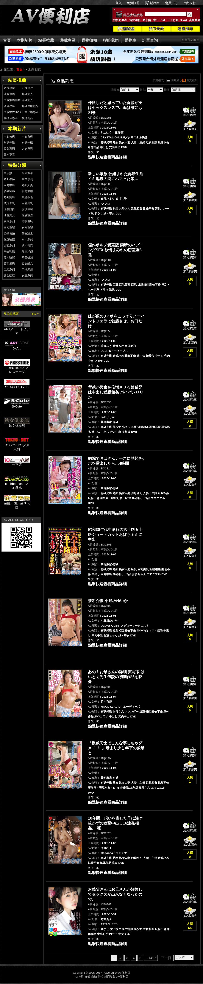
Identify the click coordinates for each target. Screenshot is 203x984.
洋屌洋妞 (27, 251)
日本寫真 (9, 154)
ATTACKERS (109, 924)
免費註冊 (133, 3)
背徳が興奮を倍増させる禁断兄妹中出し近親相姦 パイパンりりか (115, 392)
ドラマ (98, 213)
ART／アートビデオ (17, 329)
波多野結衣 (120, 20)
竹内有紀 (106, 701)
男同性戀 (9, 227)
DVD (124, 147)
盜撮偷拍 (9, 233)
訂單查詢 (150, 40)
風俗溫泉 (27, 173)
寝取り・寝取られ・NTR (115, 498)
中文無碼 (9, 136)
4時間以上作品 (141, 498)
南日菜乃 (130, 346)
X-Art (183, 20)
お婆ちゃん (139, 574)
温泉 (112, 289)
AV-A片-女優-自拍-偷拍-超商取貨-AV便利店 (101, 976)
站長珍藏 (9, 88)
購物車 (155, 3)
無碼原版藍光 (30, 106)
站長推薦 (46, 40)
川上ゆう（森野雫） (113, 132)
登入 (118, 3)
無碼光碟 (9, 142)
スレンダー (132, 711)
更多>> (35, 313)
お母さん (124, 208)
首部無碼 (9, 263)
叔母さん (144, 787)
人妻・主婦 (138, 142)
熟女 (115, 142)
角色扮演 (27, 257)
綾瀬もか (118, 346)
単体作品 (93, 147)
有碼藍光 (27, 100)
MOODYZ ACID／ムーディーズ (120, 706)
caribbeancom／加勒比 (17, 484)
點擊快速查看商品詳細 (107, 157)
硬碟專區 (9, 106)
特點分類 (17, 165)
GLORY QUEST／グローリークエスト (125, 625)
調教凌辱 (9, 191)
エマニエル (158, 498)
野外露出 (9, 197)
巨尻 (134, 284)
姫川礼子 (121, 198)
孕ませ (105, 929)
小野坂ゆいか (109, 620)
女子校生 (115, 929)
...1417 (151, 958)
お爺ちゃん (110, 635)
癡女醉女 (27, 263)
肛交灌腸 (27, 191)
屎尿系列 (9, 221)
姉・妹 (141, 355)
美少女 (117, 427)
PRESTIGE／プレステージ (17, 368)
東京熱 (146, 20)
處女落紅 (9, 275)
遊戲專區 (67, 40)
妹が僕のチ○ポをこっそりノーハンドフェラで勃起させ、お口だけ (116, 321)
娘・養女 (109, 213)
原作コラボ (101, 716)
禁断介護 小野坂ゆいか (108, 601)
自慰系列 (9, 269)
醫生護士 (27, 233)
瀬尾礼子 (106, 848)
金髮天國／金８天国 (17, 503)
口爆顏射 (27, 269)
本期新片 (24, 40)
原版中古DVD (12, 112)
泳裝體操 (9, 209)
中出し (104, 147)
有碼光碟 (27, 142)
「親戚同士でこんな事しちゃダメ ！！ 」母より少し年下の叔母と (116, 748)
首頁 (7, 40)
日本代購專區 (30, 112)
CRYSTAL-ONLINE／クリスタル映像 (124, 137)
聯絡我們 (111, 40)
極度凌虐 (27, 215)
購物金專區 (11, 118)
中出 (156, 20)
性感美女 (9, 215)
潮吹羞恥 (27, 221)
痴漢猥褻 (27, 209)
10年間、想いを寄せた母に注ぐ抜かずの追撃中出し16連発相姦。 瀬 (115, 823)
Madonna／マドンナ (114, 853)
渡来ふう (106, 346)
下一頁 (166, 958)
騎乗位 (150, 355)
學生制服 (9, 251)
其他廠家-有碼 (109, 422)
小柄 (124, 427)
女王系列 (27, 275)
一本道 (17, 463)
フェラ (98, 360)
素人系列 (27, 239)
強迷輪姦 (9, 239)
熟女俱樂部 (17, 424)
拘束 (115, 208)
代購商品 (27, 118)
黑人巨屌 (9, 257)
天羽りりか (108, 417)
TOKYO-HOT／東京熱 (17, 445)
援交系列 (9, 245)
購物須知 (89, 40)
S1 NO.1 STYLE (17, 385)
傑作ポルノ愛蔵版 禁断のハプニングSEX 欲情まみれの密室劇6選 (115, 250)
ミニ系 (132, 427)
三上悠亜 (172, 20)
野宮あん (106, 919)
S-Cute (17, 405)
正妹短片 (27, 88)
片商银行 (191, 3)
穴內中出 (9, 185)
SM (163, 20)
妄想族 (126, 432)
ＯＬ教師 (9, 179)
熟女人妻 (27, 185)
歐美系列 (9, 148)
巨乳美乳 (27, 203)
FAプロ (105, 203)
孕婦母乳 (9, 203)
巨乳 (115, 284)
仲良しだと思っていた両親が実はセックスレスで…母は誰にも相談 (115, 108)
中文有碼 (27, 136)
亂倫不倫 (27, 197)
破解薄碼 (9, 94)
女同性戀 (27, 227)
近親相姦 (151, 142)
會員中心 (171, 3)
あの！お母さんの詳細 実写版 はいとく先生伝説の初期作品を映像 (116, 677)
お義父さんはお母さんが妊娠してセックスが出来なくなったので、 (115, 894)
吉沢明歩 (135, 20)
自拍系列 (27, 179)
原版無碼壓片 (12, 100)
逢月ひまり (108, 198)
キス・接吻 (156, 630)
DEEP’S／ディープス (114, 351)
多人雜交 (27, 245)
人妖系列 (27, 148)
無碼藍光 (27, 94)
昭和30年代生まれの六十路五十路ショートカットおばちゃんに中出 (115, 534)
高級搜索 (194, 20)
